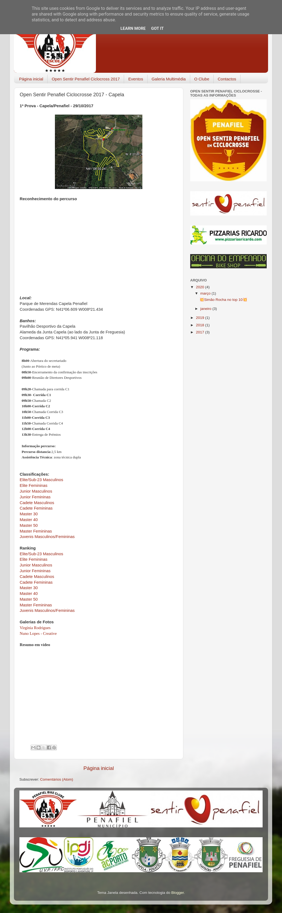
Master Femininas (36, 531)
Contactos (227, 79)
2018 (200, 325)
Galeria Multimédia (169, 79)
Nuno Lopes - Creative (38, 633)
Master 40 (29, 519)
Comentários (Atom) (56, 779)
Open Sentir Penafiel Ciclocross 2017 (86, 79)
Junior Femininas (35, 497)
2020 (200, 287)
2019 (200, 318)
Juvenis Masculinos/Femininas (47, 536)
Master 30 (29, 514)
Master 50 (29, 525)
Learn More (133, 28)
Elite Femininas (33, 485)
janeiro (206, 309)
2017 (200, 332)
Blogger (177, 893)
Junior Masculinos (36, 491)
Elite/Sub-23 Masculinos (41, 480)
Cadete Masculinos (37, 503)
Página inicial (31, 79)
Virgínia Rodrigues (35, 628)
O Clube (201, 79)
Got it (157, 28)
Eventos (135, 79)
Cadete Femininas (36, 508)
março (206, 293)
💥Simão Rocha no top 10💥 (223, 300)
